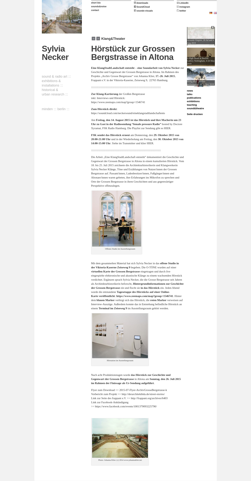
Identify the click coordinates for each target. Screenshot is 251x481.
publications (194, 97)
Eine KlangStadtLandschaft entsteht (113, 67)
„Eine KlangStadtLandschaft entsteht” (124, 157)
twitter (181, 10)
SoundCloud (142, 7)
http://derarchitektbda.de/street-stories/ (143, 394)
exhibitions (193, 101)
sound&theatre (195, 108)
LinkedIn (183, 3)
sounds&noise (99, 6)
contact (95, 10)
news (190, 90)
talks (190, 94)
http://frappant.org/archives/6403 (149, 398)
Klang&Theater (113, 39)
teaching (192, 104)
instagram (183, 7)
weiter (93, 38)
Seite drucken (195, 114)
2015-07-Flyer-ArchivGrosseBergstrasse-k (143, 390)
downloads (141, 3)
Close (213, 28)
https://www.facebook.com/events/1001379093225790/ (126, 406)
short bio (96, 2)
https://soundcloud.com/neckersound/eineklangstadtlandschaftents (128, 113)
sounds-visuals (143, 10)
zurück (98, 38)
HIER (167, 128)
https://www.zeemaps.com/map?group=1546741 (118, 102)
